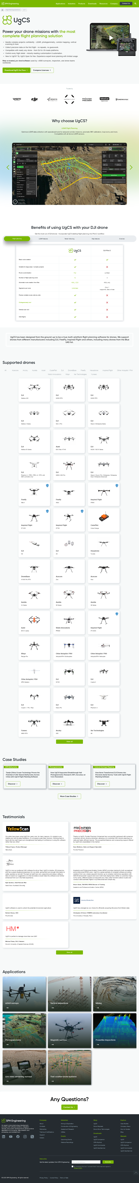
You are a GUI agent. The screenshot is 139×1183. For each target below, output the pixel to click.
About (41, 1123)
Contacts (42, 1126)
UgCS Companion (99, 1139)
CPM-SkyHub (98, 1142)
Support (42, 1135)
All (5, 370)
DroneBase (72, 370)
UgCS (95, 1123)
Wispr (68, 374)
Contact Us (126, 3)
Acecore (15, 370)
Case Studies (124, 1123)
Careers (42, 1137)
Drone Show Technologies (101, 1129)
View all (70, 741)
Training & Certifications (47, 1132)
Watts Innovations (54, 374)
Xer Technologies (80, 374)
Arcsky (25, 370)
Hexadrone (94, 370)
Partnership (43, 1129)
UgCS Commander (99, 1145)
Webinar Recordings (67, 1142)
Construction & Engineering (69, 1126)
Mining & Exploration (67, 1123)
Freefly (83, 370)
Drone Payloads (98, 1126)
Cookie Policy (54, 1178)
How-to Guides (125, 1129)
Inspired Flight (108, 370)
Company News (125, 1126)
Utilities (63, 1132)
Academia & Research (67, 1129)
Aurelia (34, 370)
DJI (62, 370)
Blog (122, 1132)
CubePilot (53, 370)
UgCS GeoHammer (99, 1148)
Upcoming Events (66, 1139)
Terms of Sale (64, 1178)
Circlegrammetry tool (25, 302)
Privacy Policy (78, 1168)
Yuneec (94, 374)
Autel (43, 370)
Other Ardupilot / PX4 (125, 370)
